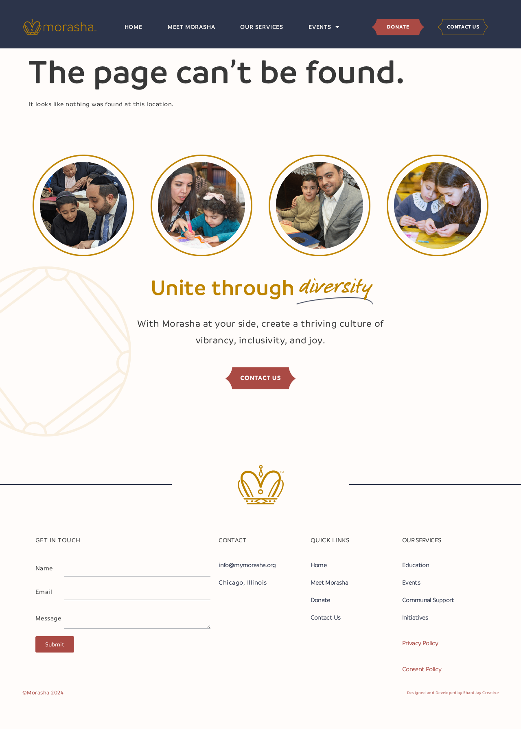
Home (133, 27)
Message (48, 618)
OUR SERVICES (421, 540)
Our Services (261, 27)
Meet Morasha (191, 27)
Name (44, 568)
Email (44, 592)
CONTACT (232, 540)
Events (324, 27)
